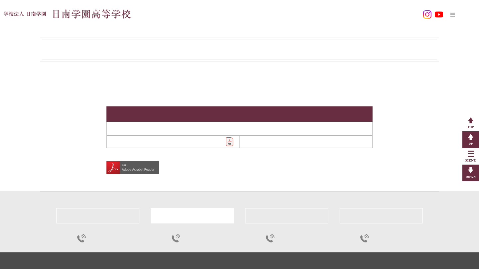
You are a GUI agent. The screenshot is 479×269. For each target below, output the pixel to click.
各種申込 (365, 14)
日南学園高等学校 (192, 215)
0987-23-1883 (383, 238)
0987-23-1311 (100, 238)
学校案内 (211, 14)
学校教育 (242, 14)
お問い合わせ (400, 14)
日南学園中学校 (98, 215)
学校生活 (272, 14)
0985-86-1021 (288, 238)
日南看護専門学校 (381, 215)
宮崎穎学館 (286, 215)
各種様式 (334, 14)
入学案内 (303, 14)
